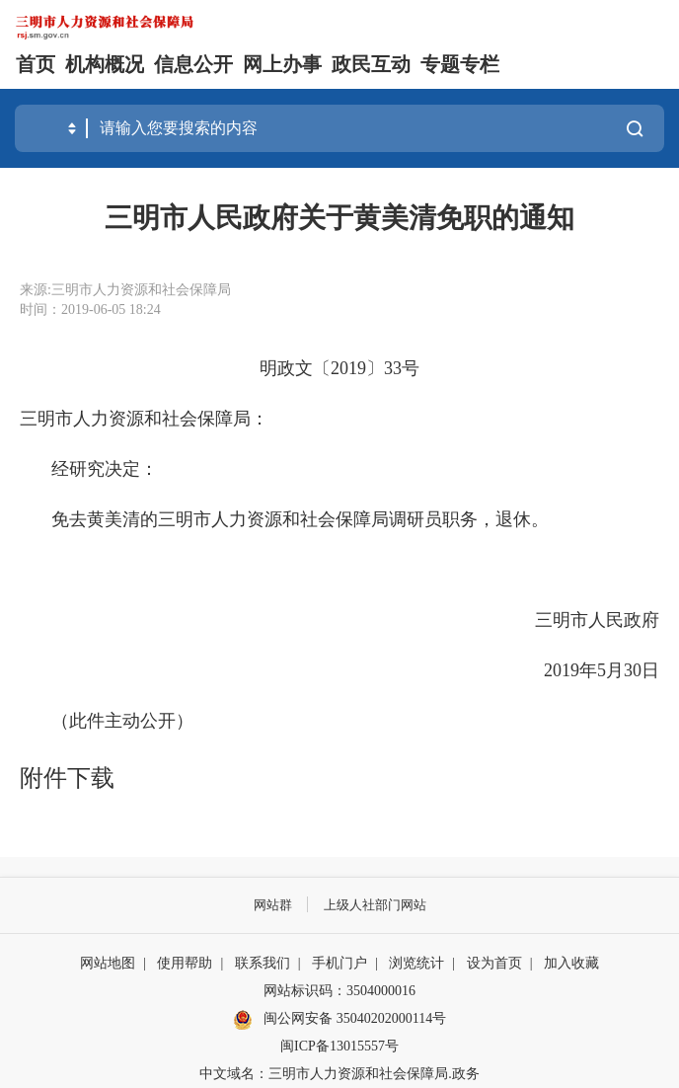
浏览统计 (416, 963)
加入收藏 (571, 963)
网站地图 (107, 963)
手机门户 (339, 963)
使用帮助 (184, 963)
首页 (35, 64)
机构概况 (104, 64)
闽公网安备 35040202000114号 (339, 1020)
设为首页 (494, 963)
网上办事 (282, 64)
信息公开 (193, 64)
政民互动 (371, 64)
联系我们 (262, 963)
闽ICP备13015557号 (339, 1046)
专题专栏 (459, 64)
